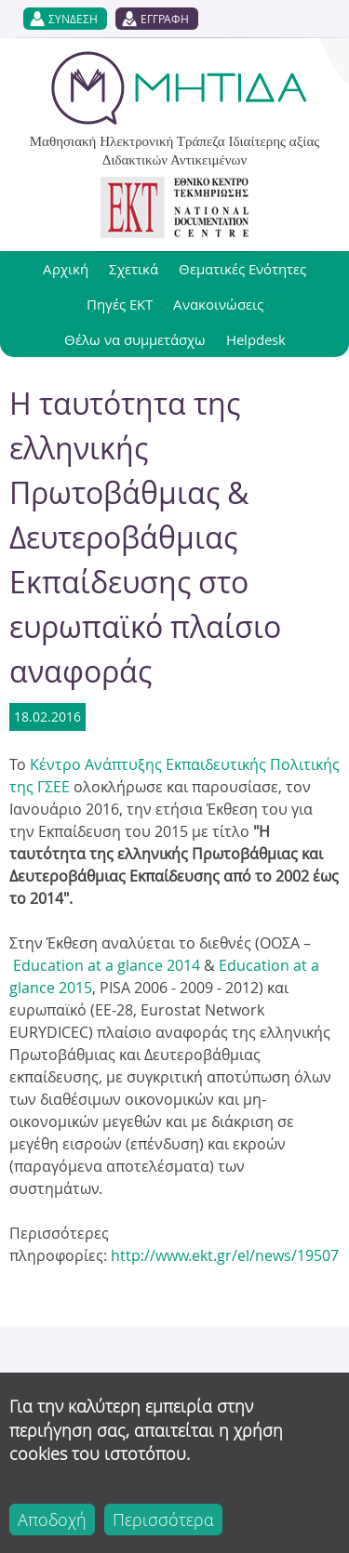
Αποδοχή (52, 1519)
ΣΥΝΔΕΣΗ (73, 18)
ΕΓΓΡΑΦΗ (165, 18)
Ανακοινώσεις (218, 304)
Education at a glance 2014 (104, 965)
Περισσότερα (163, 1519)
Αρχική (65, 268)
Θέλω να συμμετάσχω (135, 339)
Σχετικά (133, 268)
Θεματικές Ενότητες (242, 268)
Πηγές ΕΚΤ (120, 304)
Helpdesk (256, 339)
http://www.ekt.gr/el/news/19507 (225, 1255)
